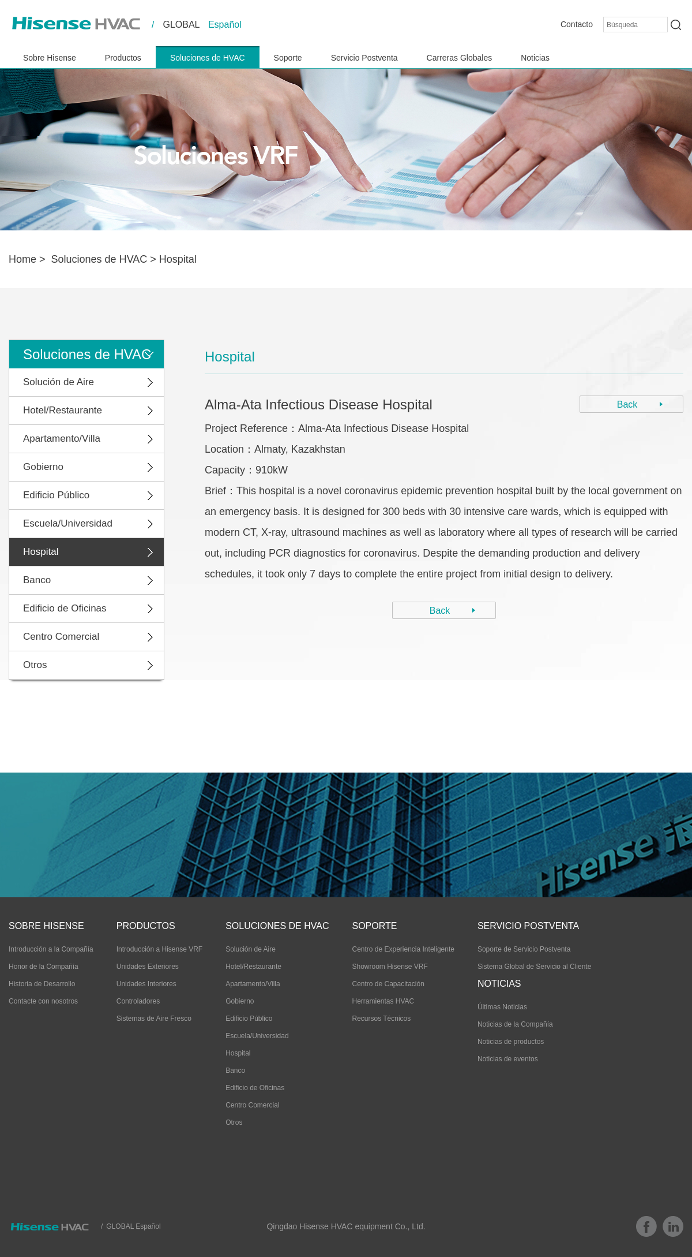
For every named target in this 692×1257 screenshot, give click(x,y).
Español (225, 24)
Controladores (138, 1001)
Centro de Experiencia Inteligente (403, 949)
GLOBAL (181, 24)
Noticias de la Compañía (515, 1024)
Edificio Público (56, 495)
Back (627, 404)
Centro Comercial (61, 636)
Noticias (535, 57)
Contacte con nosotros (43, 1001)
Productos (123, 57)
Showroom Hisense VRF (389, 967)
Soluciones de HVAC (207, 57)
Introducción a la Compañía (51, 949)
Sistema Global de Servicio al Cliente (534, 967)
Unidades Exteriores (147, 967)
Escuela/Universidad (67, 523)
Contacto (577, 24)
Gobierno (43, 466)
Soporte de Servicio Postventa (523, 949)
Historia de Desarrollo (42, 984)
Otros (35, 664)
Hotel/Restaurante (62, 410)
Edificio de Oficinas (65, 608)
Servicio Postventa (364, 57)
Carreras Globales (459, 57)
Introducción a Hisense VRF (159, 949)
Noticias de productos (510, 1042)
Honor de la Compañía (43, 967)
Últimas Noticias (502, 1007)
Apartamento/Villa (61, 438)
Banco (37, 580)
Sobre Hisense (49, 57)
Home (22, 259)
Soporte (288, 57)
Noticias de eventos (507, 1059)
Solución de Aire (58, 381)
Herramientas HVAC (383, 1001)
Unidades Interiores (146, 984)
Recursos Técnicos (381, 1018)
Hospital (178, 259)
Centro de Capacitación (388, 984)
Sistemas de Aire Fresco (153, 1018)
